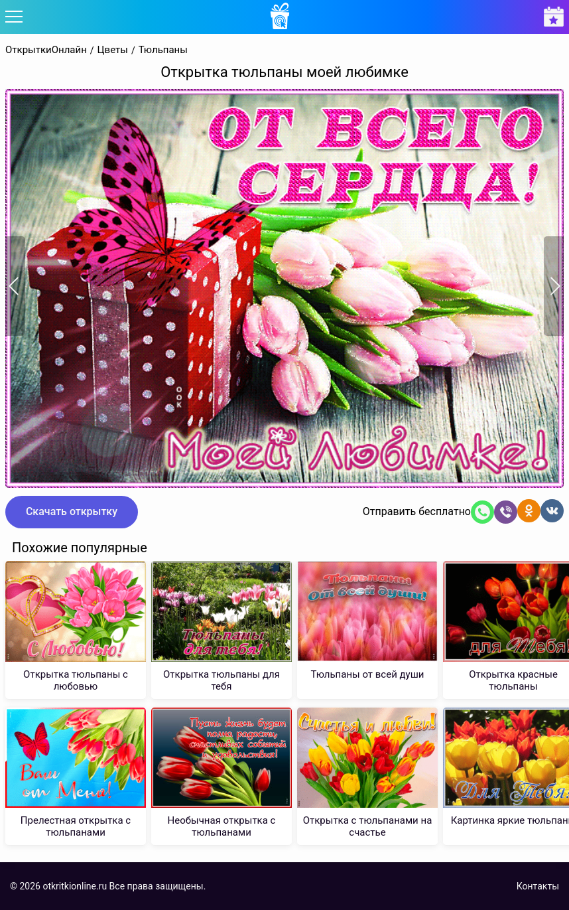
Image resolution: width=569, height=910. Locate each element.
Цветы (112, 50)
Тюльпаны (163, 50)
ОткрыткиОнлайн (46, 50)
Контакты (538, 886)
